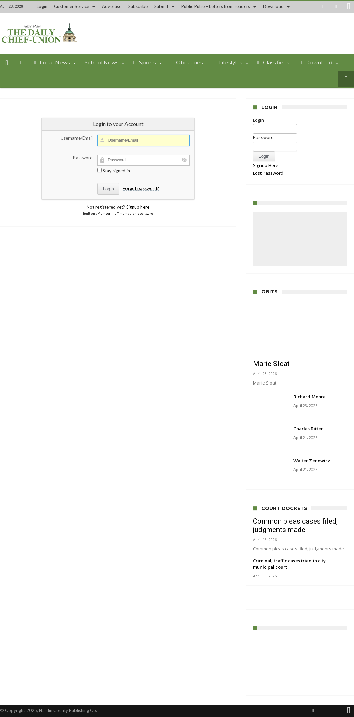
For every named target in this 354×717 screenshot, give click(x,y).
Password (83, 157)
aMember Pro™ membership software (124, 213)
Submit (161, 6)
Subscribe (138, 6)
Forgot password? (141, 188)
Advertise (111, 6)
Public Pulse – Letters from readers (215, 6)
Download (273, 6)
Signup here (137, 207)
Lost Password (268, 173)
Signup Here (266, 165)
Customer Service (71, 6)
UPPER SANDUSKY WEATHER (300, 662)
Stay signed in (113, 170)
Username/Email (77, 138)
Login (42, 6)
